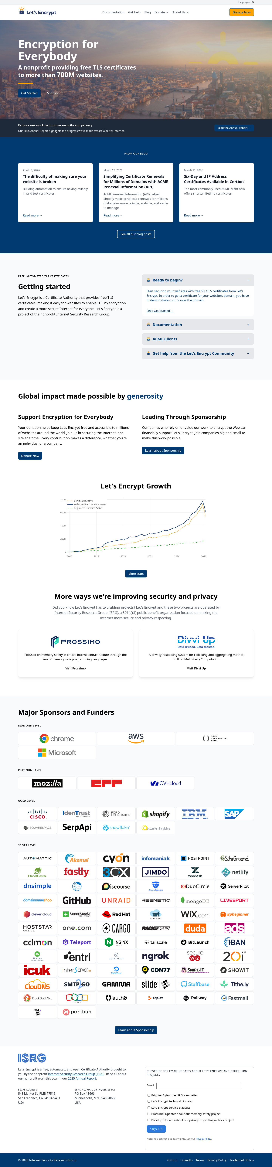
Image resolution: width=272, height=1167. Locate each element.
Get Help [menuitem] (134, 12)
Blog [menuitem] (147, 12)
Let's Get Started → (160, 311)
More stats (136, 574)
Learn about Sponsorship (163, 450)
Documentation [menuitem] (113, 12)
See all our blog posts (136, 234)
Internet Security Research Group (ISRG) (76, 1074)
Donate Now (242, 12)
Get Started (29, 93)
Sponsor (53, 93)
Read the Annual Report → (234, 128)
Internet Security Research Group (52, 1160)
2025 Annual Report (82, 1078)
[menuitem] (162, 12)
